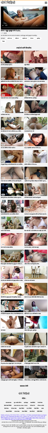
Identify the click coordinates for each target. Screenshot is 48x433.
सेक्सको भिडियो (9, 411)
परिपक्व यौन (32, 405)
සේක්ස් (3, 419)
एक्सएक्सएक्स (8, 402)
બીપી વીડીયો (13, 415)
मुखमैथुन (38, 38)
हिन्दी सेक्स (6, 408)
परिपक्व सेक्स (14, 408)
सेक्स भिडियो (21, 408)
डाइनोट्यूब (26, 402)
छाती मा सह (10, 38)
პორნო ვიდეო (25, 418)
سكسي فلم (6, 416)
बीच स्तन (31, 38)
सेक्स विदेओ (32, 411)
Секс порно (17, 418)
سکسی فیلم (30, 416)
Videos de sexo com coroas (12, 419)
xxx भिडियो (29, 408)
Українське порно (9, 418)
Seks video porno (40, 418)
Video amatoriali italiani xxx (35, 415)
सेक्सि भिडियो (39, 411)
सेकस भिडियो (24, 411)
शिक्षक (3, 41)
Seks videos (32, 418)
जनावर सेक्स (16, 411)
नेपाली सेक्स (40, 402)
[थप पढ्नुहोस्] (46, 3)
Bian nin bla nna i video (21, 405)
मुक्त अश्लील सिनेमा (17, 402)
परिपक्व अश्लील (41, 405)
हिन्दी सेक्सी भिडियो (7, 405)
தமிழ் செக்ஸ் (37, 416)
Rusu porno (23, 419)
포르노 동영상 (23, 416)
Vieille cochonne (5, 415)
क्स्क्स (42, 408)
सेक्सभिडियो (32, 402)
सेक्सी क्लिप (36, 408)
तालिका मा (17, 38)
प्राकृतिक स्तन (24, 38)
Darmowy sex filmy (14, 416)
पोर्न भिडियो (28, 419)
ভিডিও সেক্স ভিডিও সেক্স (22, 415)
